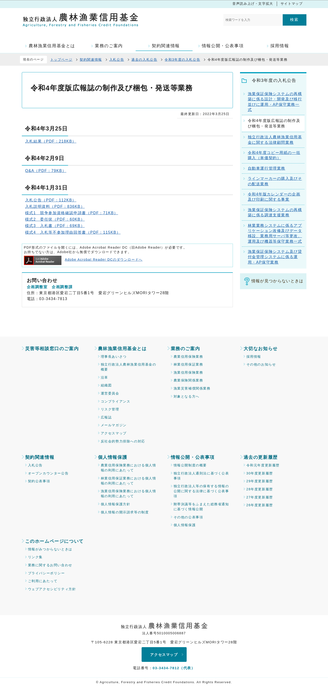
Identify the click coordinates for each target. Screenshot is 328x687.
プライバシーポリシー (46, 573)
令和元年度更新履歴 (263, 465)
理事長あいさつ (114, 356)
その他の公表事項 (188, 517)
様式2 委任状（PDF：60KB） (55, 219)
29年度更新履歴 (259, 481)
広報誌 (106, 417)
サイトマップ (292, 3)
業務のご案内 (185, 348)
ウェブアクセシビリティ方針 (52, 589)
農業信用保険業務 (188, 356)
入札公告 (116, 59)
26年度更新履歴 (259, 505)
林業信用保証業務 (188, 364)
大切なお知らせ (261, 348)
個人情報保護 (112, 457)
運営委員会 (110, 393)
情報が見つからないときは (277, 281)
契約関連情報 (91, 59)
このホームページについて (54, 541)
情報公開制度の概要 (190, 465)
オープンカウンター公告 (48, 473)
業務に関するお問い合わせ (50, 565)
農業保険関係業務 (188, 380)
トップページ (61, 59)
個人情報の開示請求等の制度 (125, 512)
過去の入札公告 (144, 59)
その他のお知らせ (261, 364)
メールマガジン (114, 425)
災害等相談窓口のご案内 (52, 348)
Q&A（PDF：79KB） (45, 171)
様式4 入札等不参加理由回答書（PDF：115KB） (73, 232)
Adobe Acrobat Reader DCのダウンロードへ (83, 259)
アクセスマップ (114, 433)
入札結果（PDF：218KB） (50, 141)
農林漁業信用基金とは (122, 348)
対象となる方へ (186, 396)
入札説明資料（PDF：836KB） (55, 206)
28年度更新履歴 (259, 489)
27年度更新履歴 (259, 497)
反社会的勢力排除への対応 (123, 441)
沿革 (104, 377)
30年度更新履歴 (259, 473)
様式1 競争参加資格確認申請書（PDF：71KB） (71, 213)
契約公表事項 (39, 481)
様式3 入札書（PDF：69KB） (55, 226)
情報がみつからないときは (50, 549)
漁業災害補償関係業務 (192, 388)
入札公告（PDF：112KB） (50, 200)
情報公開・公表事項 (193, 457)
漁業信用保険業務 (188, 372)
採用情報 (253, 356)
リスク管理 (110, 409)
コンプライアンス (115, 401)
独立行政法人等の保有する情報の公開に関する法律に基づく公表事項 (201, 491)
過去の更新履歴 (261, 457)
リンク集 (35, 557)
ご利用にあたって (43, 581)
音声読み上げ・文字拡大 (252, 3)
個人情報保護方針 (115, 504)
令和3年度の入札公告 (182, 59)
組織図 (106, 385)
